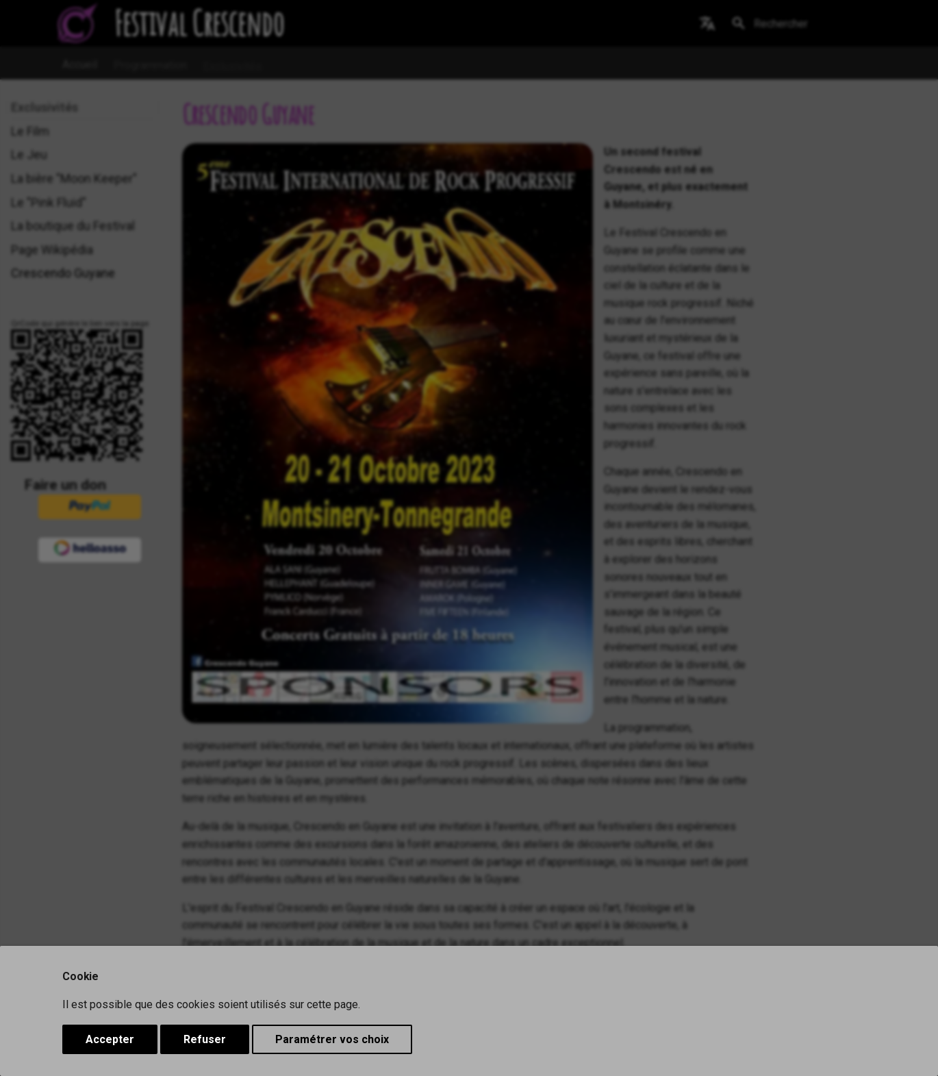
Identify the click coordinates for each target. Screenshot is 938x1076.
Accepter (110, 1039)
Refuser (204, 1039)
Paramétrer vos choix (332, 1039)
